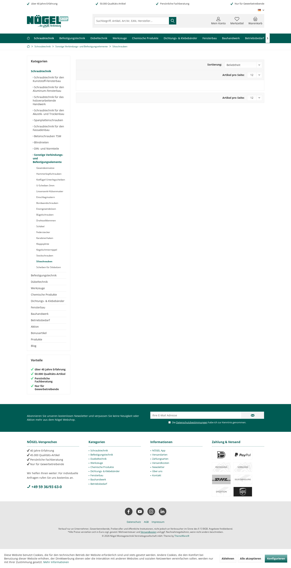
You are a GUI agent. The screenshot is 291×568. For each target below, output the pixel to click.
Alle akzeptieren (250, 558)
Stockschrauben (44, 255)
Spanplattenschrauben (48, 120)
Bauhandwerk (39, 314)
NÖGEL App (158, 450)
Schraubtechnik (41, 71)
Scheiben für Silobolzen (48, 267)
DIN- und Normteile (46, 148)
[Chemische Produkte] (145, 38)
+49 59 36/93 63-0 (44, 486)
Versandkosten (160, 463)
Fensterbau (38, 307)
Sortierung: (214, 64)
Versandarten (159, 454)
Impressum (158, 521)
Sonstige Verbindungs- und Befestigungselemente (48, 158)
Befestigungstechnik (44, 275)
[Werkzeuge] (119, 38)
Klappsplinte (42, 243)
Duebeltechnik (98, 458)
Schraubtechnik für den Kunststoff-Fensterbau (48, 79)
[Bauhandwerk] (230, 38)
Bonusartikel (39, 333)
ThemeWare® (181, 535)
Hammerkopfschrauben (48, 173)
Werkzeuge (38, 288)
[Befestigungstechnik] (72, 38)
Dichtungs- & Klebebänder (47, 301)
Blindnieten (41, 142)
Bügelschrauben (44, 214)
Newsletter (158, 467)
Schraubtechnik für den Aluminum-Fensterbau (48, 89)
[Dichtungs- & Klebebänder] (180, 38)
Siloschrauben (44, 261)
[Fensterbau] (209, 38)
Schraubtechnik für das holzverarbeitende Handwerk (48, 100)
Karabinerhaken (44, 238)
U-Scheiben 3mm (45, 185)
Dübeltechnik (39, 282)
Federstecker (43, 232)
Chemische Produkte (44, 294)
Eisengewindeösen (46, 208)
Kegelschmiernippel (46, 249)
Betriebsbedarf (40, 320)
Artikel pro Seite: (233, 75)
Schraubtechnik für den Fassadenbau (48, 128)
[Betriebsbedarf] (254, 38)
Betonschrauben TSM (47, 136)
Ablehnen (228, 558)
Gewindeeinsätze (45, 168)
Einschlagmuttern (45, 197)
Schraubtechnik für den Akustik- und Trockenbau (48, 112)
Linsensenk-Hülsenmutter (49, 191)
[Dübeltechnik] (99, 38)
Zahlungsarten (160, 458)
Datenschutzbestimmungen (191, 422)
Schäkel (40, 226)
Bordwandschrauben (47, 203)
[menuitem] (255, 20)
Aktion (35, 326)
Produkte (36, 339)
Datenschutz (134, 521)
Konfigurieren (276, 558)
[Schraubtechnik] (44, 38)
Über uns (157, 471)
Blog (33, 346)
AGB (146, 521)
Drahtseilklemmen (46, 220)
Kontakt (156, 475)
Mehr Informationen (56, 562)
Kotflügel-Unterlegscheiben (50, 179)
